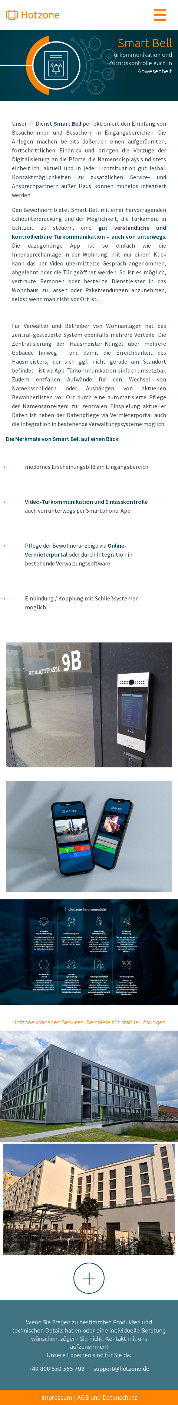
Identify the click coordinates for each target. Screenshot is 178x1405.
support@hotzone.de (121, 1368)
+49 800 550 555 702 (57, 1368)
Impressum (56, 1397)
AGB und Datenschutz (107, 1397)
